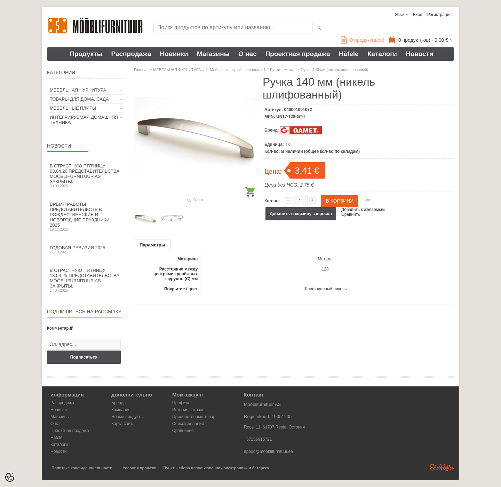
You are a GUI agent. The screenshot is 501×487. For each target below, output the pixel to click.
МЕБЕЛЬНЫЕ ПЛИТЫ (73, 108)
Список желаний (188, 423)
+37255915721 (258, 439)
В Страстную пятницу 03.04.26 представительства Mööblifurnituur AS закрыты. (85, 175)
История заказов (188, 409)
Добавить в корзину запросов (301, 213)
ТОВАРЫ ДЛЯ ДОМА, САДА (79, 99)
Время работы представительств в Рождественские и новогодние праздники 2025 (85, 216)
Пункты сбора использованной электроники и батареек (216, 468)
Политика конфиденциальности (81, 468)
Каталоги (382, 53)
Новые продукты (127, 416)
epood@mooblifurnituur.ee (268, 451)
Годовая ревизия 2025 (85, 249)
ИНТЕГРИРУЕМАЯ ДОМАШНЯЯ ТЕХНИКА (84, 120)
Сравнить (350, 214)
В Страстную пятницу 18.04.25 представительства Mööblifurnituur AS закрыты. (85, 280)
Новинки (174, 53)
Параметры (152, 245)
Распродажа (131, 53)
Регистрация (439, 14)
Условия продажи (139, 468)
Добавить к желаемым (363, 209)
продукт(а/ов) (362, 40)
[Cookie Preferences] (9, 477)
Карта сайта (123, 423)
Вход (417, 14)
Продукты (86, 53)
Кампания (120, 409)
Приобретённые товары (195, 416)
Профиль (181, 402)
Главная (141, 70)
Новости (420, 53)
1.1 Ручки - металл (280, 70)
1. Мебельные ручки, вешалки (232, 70)
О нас (247, 53)
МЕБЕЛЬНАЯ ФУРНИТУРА (78, 90)
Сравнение (183, 430)
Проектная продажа (297, 53)
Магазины (213, 53)
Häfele (349, 53)
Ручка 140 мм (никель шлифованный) (334, 70)
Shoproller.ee (442, 467)
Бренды (118, 402)
